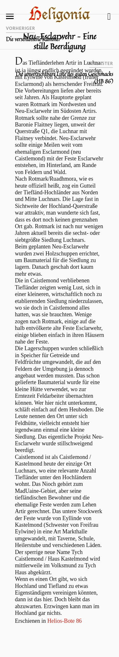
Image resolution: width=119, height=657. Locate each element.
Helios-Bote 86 (64, 621)
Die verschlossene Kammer (33, 39)
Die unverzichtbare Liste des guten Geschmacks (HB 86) (64, 78)
